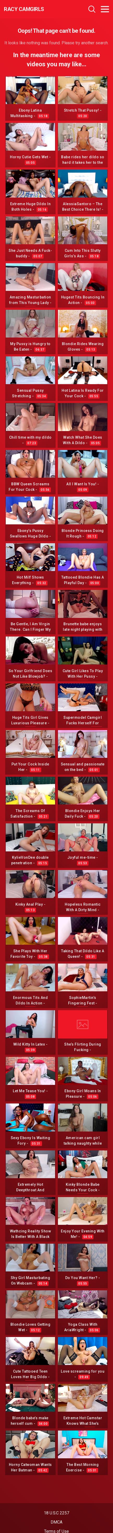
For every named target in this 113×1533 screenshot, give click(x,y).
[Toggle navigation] (105, 9)
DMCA (56, 1522)
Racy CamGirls (24, 9)
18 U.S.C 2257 (56, 1512)
